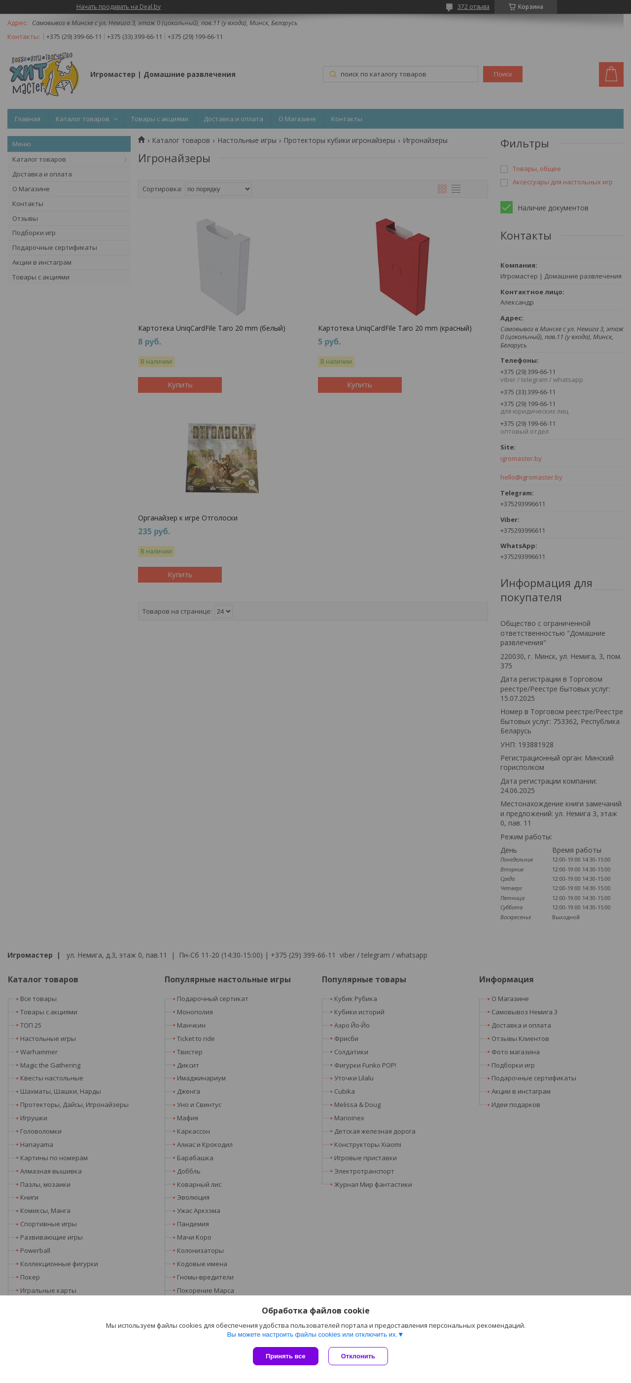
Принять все (286, 1356)
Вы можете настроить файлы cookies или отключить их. (312, 1334)
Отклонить (358, 1356)
